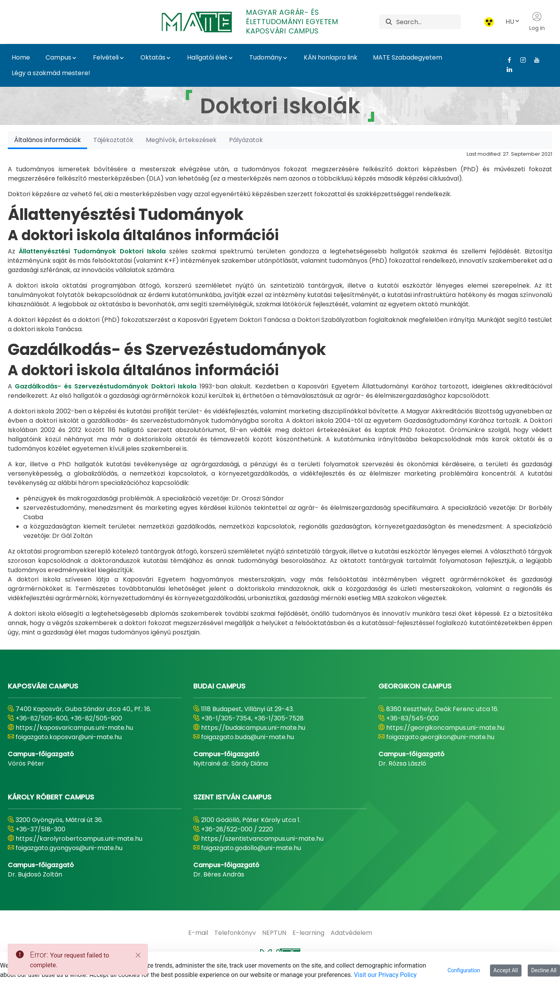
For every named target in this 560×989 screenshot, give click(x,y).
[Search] (428, 21)
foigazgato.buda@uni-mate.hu (247, 737)
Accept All (506, 970)
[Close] (138, 955)
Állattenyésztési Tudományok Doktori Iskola (92, 251)
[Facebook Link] (506, 60)
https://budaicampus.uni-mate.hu (253, 727)
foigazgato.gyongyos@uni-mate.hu (69, 847)
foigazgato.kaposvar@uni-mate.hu (69, 737)
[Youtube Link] (534, 60)
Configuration (464, 970)
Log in (537, 22)
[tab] (47, 140)
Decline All (543, 970)
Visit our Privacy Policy (385, 974)
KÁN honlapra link (330, 57)
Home (21, 57)
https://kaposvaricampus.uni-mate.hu (74, 727)
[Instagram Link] (520, 60)
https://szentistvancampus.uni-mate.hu (262, 838)
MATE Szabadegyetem (407, 57)
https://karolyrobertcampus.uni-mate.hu (79, 838)
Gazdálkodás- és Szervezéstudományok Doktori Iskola (105, 386)
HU (513, 21)
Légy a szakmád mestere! (51, 73)
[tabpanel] (280, 393)
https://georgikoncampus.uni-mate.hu (445, 727)
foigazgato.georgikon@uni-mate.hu (440, 737)
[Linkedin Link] (506, 69)
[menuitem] (198, 933)
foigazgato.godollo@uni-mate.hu (251, 847)
